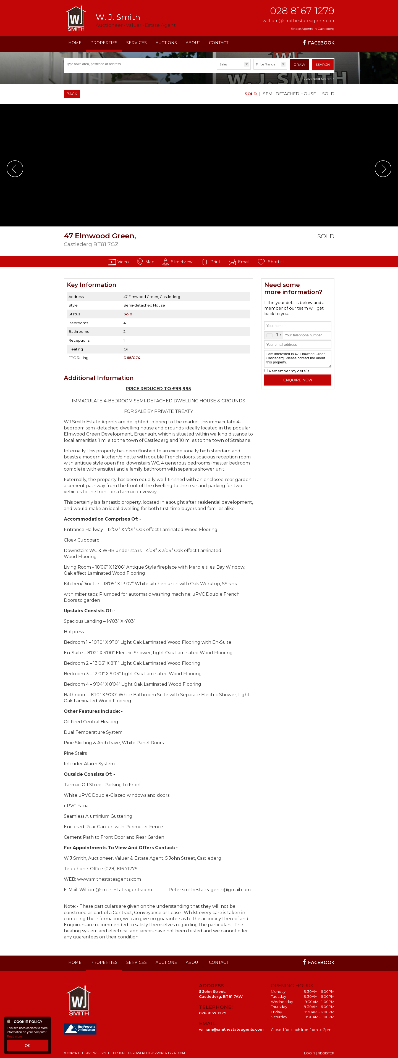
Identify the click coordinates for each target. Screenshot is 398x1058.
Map (150, 260)
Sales (223, 64)
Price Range (265, 64)
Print (215, 260)
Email (243, 260)
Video (123, 260)
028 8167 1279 (302, 11)
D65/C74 (132, 356)
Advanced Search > (319, 77)
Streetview (182, 260)
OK (27, 1046)
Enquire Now (297, 378)
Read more (14, 1038)
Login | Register (319, 1051)
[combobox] (274, 333)
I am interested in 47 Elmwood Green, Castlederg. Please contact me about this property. (297, 357)
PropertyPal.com (170, 1051)
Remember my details (289, 369)
